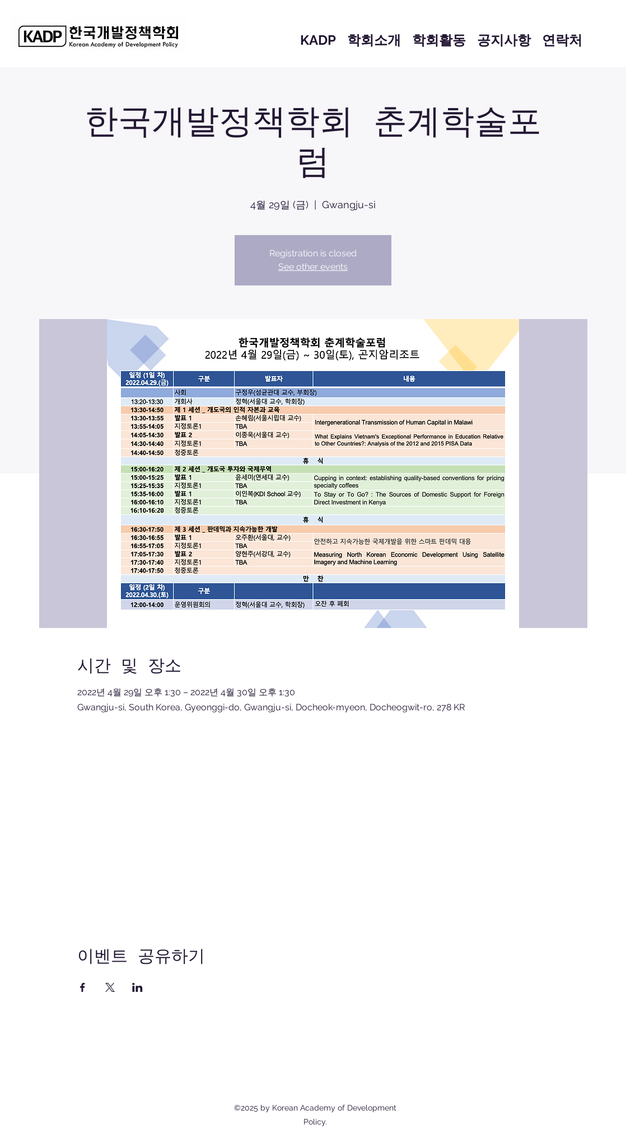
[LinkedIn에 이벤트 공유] (137, 987)
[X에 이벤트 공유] (110, 987)
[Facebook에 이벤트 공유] (82, 987)
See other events (313, 266)
